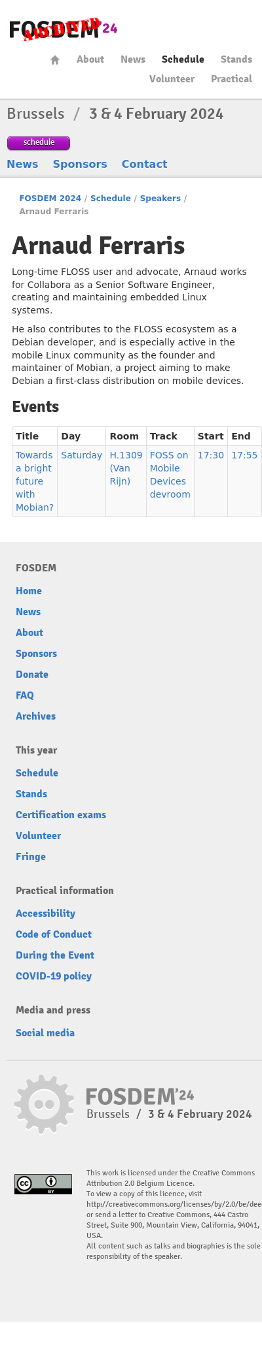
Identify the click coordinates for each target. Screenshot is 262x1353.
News (133, 59)
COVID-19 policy (54, 976)
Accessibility (45, 913)
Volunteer (172, 79)
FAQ (25, 695)
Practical (231, 79)
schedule (39, 142)
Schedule (183, 59)
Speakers (160, 198)
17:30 (211, 455)
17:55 (244, 455)
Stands (236, 59)
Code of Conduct (54, 934)
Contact (145, 164)
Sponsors (80, 164)
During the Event (55, 955)
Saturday (81, 455)
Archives (36, 716)
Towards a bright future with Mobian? (35, 481)
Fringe (31, 856)
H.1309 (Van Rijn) (125, 468)
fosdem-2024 (63, 29)
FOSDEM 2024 (50, 198)
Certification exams (61, 814)
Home (55, 60)
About (90, 59)
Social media (45, 1033)
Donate (32, 674)
